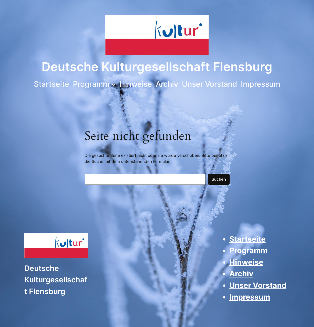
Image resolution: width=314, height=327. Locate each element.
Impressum (249, 297)
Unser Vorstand (257, 285)
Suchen (219, 179)
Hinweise (246, 262)
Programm (248, 250)
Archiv (241, 273)
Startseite (247, 239)
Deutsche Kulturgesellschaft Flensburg (157, 66)
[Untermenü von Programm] (113, 84)
